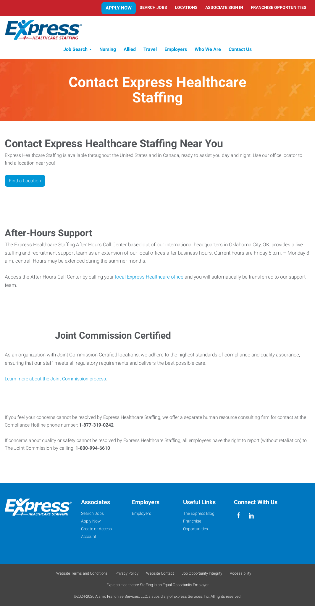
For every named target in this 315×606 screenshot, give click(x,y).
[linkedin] (251, 515)
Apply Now (119, 8)
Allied (130, 49)
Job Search (75, 49)
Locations (186, 7)
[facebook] (239, 515)
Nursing (107, 49)
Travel (150, 49)
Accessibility (240, 573)
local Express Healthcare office (149, 277)
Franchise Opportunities (278, 7)
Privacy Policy (126, 573)
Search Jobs (153, 7)
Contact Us (240, 49)
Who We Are (208, 49)
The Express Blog (198, 513)
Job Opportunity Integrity (202, 573)
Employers (175, 49)
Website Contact (160, 573)
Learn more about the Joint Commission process (55, 379)
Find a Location (25, 181)
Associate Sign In (224, 7)
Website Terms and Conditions (82, 573)
